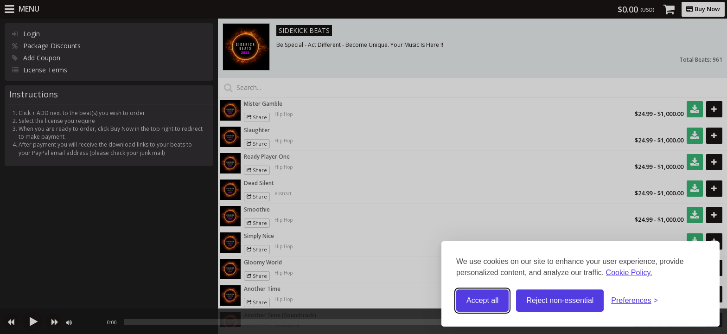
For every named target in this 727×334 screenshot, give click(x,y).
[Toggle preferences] (634, 300)
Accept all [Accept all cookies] (482, 300)
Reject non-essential (559, 300)
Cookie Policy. (629, 272)
